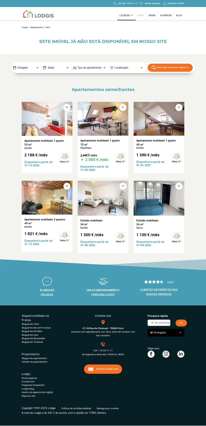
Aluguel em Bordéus (32, 331)
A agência (166, 15)
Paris (47, 27)
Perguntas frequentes (33, 385)
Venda (151, 15)
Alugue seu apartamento (34, 358)
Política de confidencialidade (76, 408)
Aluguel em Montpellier (33, 338)
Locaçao (126, 15)
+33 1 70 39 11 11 (103, 350)
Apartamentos (36, 27)
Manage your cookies (108, 408)
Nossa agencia (29, 378)
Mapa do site (28, 395)
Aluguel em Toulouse (32, 341)
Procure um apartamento (170, 68)
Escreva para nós (103, 369)
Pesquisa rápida (158, 315)
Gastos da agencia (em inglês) (37, 392)
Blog (179, 15)
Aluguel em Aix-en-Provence (36, 327)
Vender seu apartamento (34, 361)
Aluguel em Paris (30, 324)
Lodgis (25, 27)
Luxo (141, 15)
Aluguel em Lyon (30, 334)
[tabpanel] (47, 141)
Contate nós (28, 381)
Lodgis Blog (28, 388)
